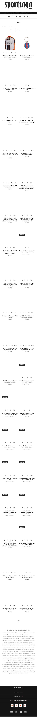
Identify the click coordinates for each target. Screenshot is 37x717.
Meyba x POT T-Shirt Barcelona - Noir (27, 89)
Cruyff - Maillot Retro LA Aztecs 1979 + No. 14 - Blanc (27, 446)
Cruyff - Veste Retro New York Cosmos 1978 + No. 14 (27, 381)
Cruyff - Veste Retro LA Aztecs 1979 (10, 479)
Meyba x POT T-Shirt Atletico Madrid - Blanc (10, 89)
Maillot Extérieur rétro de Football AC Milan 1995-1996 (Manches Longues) (10, 285)
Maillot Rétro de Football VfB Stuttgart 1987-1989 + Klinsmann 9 (10, 155)
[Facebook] (20, 705)
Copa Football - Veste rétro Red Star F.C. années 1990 (27, 576)
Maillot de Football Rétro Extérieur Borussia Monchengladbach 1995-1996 (10, 545)
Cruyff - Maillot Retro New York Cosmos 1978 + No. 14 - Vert (10, 414)
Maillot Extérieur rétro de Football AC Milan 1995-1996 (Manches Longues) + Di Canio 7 (27, 187)
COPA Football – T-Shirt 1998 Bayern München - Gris (27, 349)
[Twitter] (12, 705)
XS (4, 540)
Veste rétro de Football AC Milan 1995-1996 (10, 316)
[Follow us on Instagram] (16, 705)
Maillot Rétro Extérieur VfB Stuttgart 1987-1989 (27, 154)
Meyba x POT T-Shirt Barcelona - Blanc (10, 121)
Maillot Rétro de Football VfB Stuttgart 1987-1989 (10, 186)
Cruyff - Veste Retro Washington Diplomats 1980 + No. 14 (27, 479)
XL (12, 52)
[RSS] (25, 705)
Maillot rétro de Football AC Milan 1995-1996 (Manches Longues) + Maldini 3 (10, 252)
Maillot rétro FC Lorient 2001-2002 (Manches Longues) (10, 56)
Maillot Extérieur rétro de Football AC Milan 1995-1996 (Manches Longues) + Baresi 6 (9, 220)
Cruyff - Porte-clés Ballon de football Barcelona (27, 56)
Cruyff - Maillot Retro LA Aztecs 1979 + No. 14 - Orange (10, 446)
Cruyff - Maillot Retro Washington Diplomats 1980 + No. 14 (10, 512)
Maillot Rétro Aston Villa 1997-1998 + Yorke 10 (10, 609)
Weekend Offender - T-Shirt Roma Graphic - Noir (27, 414)
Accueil (3, 26)
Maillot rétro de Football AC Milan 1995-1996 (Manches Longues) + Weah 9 (27, 220)
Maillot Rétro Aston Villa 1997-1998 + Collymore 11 (27, 609)
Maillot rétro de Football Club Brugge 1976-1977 (10, 576)
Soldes (22, 234)
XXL (15, 52)
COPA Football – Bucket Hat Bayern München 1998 (10, 381)
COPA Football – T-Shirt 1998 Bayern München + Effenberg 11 (27, 121)
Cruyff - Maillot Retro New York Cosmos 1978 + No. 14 (27, 544)
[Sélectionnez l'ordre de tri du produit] (20, 30)
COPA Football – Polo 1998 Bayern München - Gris (10, 349)
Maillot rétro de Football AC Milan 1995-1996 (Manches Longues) (27, 285)
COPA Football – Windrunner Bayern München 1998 (27, 316)
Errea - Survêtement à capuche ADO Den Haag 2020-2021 (27, 251)
